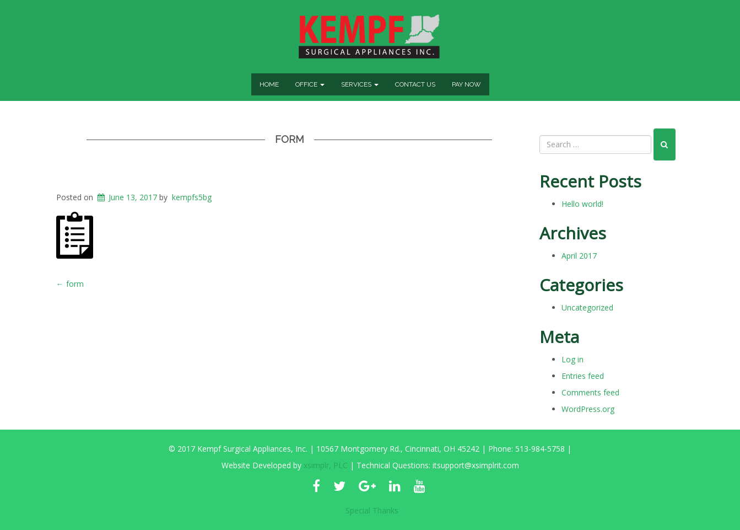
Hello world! (582, 204)
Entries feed (582, 376)
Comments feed (590, 392)
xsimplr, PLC (326, 465)
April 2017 (579, 255)
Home (269, 84)
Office (310, 84)
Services (360, 84)
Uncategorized (587, 307)
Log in (572, 359)
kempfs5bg (192, 197)
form (289, 139)
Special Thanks (371, 510)
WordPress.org (587, 409)
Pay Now (466, 84)
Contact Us (415, 84)
